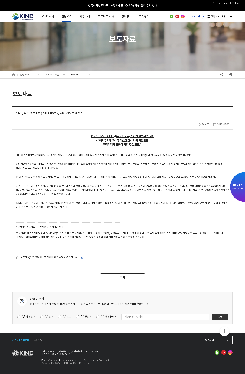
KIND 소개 (48, 16)
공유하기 (222, 75)
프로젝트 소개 (106, 16)
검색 (224, 16)
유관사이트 (210, 340)
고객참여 (144, 16)
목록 (122, 277)
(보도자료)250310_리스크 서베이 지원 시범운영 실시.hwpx (49, 257)
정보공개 (127, 16)
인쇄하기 (231, 75)
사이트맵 (38, 340)
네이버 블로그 (171, 16)
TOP (224, 332)
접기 (215, 3)
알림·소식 (66, 16)
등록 (220, 316)
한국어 (214, 16)
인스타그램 (183, 16)
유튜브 (177, 16)
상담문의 (196, 16)
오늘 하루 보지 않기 (231, 3)
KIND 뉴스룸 (52, 74)
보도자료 (75, 74)
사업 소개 (85, 16)
